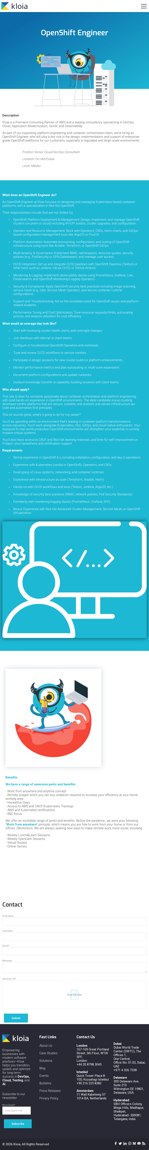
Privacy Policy (48, 1098)
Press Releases (50, 1091)
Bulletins (45, 1083)
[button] (143, 5)
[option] (74, 769)
